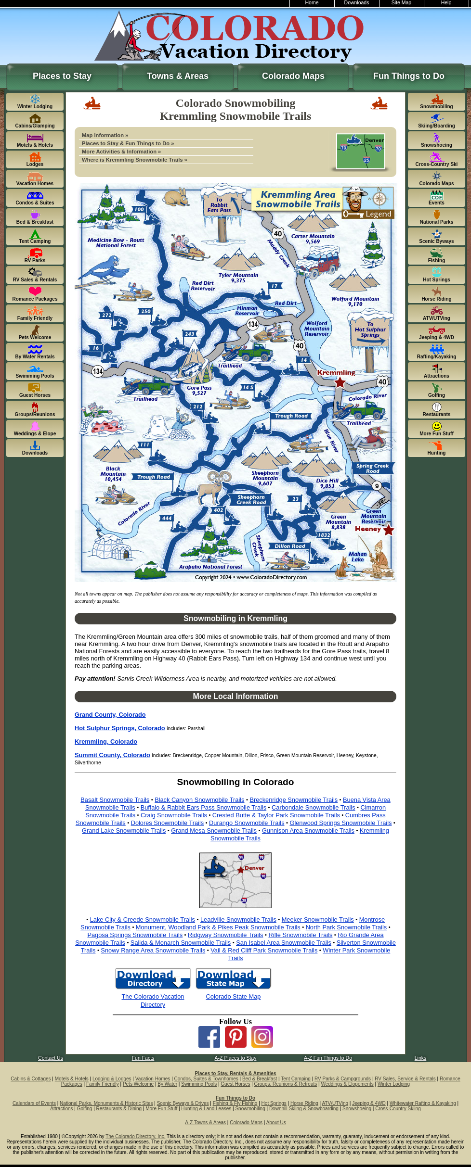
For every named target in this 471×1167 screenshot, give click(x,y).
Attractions (61, 1108)
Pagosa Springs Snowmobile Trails (135, 935)
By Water (167, 1084)
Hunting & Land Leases (206, 1108)
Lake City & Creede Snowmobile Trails (142, 919)
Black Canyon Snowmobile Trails (199, 799)
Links (420, 1058)
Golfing (84, 1108)
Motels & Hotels (72, 1078)
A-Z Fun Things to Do (328, 1058)
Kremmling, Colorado (106, 741)
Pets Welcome (138, 1084)
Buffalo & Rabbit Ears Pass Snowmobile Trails (204, 807)
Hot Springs (274, 1103)
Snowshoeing (356, 1108)
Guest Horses (235, 1084)
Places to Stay (62, 76)
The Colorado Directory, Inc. (135, 1136)
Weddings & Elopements (347, 1084)
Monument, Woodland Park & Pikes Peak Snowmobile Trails (218, 927)
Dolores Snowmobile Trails (167, 822)
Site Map (401, 2)
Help (446, 2)
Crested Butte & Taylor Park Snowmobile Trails (276, 815)
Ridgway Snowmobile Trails (225, 935)
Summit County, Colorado (112, 755)
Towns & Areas (178, 76)
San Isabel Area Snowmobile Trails (283, 942)
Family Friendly (102, 1084)
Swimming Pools (199, 1084)
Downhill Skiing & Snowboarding (304, 1108)
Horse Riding (304, 1103)
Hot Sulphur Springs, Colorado (120, 728)
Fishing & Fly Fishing (235, 1103)
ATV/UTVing (335, 1103)
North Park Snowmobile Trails (346, 927)
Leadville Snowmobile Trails (238, 919)
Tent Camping (296, 1078)
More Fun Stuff (161, 1108)
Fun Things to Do (409, 76)
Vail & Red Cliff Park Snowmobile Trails (263, 950)
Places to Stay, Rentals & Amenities (235, 1073)
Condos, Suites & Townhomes (206, 1078)
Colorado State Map (233, 996)
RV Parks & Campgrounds (342, 1078)
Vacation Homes (152, 1078)
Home (312, 2)
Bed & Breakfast (259, 1078)
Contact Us (50, 1058)
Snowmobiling (250, 1108)
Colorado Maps (293, 76)
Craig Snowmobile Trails (174, 815)
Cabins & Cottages (31, 1078)
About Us (276, 1122)
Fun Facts (143, 1058)
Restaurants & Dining (119, 1108)
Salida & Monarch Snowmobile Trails (181, 942)
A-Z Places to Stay (236, 1058)
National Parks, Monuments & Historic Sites (106, 1103)
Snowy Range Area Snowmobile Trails (153, 950)
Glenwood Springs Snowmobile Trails (340, 822)
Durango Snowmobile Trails (246, 822)
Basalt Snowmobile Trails (114, 799)
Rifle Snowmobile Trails (300, 935)
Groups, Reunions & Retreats (285, 1084)
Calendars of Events (34, 1103)
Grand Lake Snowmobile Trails (124, 830)
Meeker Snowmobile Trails (318, 919)
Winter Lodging (394, 1084)
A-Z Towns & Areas (205, 1122)
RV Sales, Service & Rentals (405, 1078)
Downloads (356, 2)
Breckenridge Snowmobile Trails (293, 799)
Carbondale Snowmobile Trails (313, 807)
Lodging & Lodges (111, 1078)
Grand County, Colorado (110, 714)
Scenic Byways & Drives (183, 1103)
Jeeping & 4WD (368, 1103)
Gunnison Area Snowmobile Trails (308, 830)
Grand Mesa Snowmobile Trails (214, 830)
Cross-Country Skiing (397, 1108)
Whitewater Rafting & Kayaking (423, 1103)
